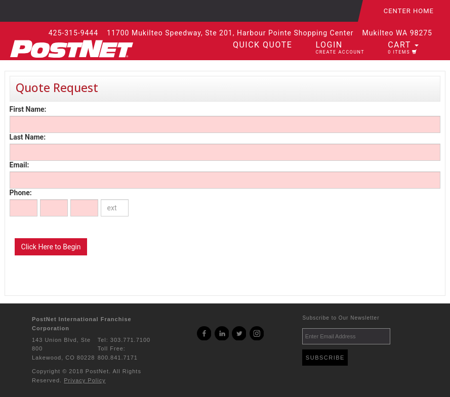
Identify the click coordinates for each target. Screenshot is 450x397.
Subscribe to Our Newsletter (340, 318)
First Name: (28, 109)
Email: (19, 165)
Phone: (21, 193)
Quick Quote (262, 45)
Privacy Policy (84, 380)
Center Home (409, 11)
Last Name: (28, 137)
